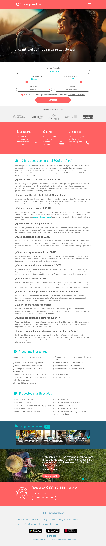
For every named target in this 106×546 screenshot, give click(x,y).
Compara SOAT (51, 476)
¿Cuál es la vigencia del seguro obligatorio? (31, 374)
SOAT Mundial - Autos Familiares (66, 402)
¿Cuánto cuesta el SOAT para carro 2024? (30, 357)
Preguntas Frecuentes (68, 519)
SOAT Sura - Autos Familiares (65, 408)
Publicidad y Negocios (48, 524)
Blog (45, 519)
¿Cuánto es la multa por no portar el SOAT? (31, 363)
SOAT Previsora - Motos (23, 399)
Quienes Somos (22, 519)
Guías (53, 519)
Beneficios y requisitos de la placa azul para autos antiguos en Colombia (28, 440)
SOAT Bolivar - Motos (22, 402)
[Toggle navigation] (89, 4)
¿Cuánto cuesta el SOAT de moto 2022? (69, 363)
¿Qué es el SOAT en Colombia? (25, 383)
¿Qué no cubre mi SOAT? (63, 374)
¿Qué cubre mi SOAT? (62, 377)
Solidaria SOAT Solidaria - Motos (27, 411)
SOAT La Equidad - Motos (63, 405)
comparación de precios (42, 217)
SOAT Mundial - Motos (23, 408)
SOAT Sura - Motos (60, 399)
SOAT (30, 166)
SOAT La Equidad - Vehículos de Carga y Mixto (32, 405)
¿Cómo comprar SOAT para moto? (27, 366)
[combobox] (53, 72)
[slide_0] (83, 479)
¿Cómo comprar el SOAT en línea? (67, 366)
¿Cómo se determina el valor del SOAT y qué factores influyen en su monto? (77, 439)
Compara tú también (44, 498)
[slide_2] (89, 479)
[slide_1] (86, 479)
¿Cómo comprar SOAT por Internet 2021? (70, 368)
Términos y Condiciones (76, 95)
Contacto (36, 519)
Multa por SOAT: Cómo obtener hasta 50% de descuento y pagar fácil (53, 440)
